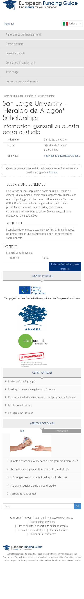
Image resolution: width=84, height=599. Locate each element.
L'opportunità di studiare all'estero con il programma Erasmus (41, 397)
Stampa (39, 517)
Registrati (9, 23)
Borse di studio (14, 44)
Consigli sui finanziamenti (20, 62)
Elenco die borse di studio (31, 530)
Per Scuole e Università (60, 517)
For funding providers (43, 521)
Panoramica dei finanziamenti (23, 34)
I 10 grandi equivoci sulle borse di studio (33, 485)
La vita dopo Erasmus (19, 405)
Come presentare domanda (22, 81)
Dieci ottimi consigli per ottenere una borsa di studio (39, 469)
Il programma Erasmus (20, 413)
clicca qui (52, 172)
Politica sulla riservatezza (42, 534)
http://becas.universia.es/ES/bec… (62, 155)
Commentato (61, 430)
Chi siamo (15, 517)
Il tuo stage (12, 72)
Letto (29, 430)
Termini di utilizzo (59, 530)
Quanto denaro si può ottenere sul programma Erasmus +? (44, 461)
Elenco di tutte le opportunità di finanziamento (43, 526)
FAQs (28, 517)
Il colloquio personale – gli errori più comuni (32, 389)
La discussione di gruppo (21, 381)
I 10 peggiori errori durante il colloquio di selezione (38, 477)
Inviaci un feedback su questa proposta (65, 266)
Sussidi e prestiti (15, 53)
